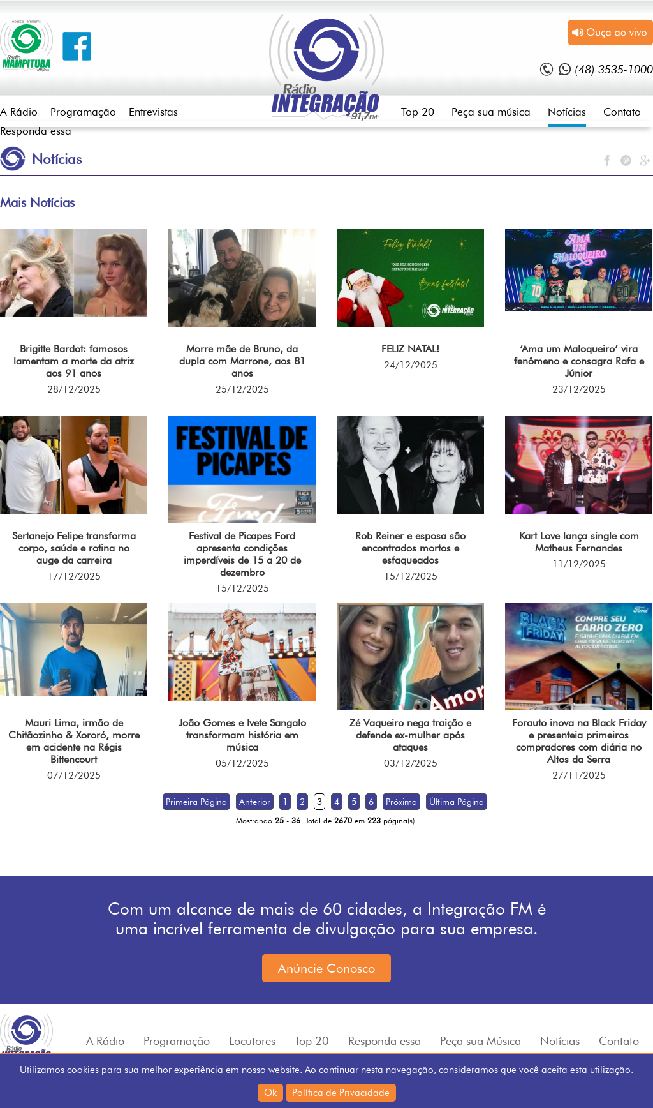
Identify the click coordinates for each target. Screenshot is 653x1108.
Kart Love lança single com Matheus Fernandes (579, 542)
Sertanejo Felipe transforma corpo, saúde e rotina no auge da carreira (74, 548)
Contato (622, 111)
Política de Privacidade (341, 1092)
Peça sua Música (480, 1040)
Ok (270, 1092)
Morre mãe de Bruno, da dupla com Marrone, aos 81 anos (242, 361)
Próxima (401, 802)
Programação (83, 111)
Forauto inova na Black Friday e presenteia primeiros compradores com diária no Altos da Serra (579, 741)
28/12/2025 (74, 389)
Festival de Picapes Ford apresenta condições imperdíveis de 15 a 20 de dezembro (242, 554)
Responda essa (35, 130)
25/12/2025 (242, 389)
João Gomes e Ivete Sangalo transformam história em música (242, 735)
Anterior (254, 802)
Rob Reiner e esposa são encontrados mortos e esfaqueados (410, 548)
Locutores (252, 1040)
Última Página (456, 802)
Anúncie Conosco (326, 968)
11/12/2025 (579, 564)
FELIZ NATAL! (410, 349)
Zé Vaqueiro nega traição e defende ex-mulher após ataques (410, 735)
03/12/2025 (410, 763)
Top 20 (417, 111)
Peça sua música (491, 111)
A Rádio (19, 111)
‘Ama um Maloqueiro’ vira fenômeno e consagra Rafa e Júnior (579, 361)
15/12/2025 (242, 588)
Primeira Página (196, 802)
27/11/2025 (579, 775)
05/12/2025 (242, 763)
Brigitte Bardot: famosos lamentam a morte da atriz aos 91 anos (73, 361)
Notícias (567, 111)
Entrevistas (153, 111)
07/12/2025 (74, 775)
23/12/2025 (579, 389)
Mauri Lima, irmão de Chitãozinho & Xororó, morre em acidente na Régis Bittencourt (74, 741)
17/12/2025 (74, 576)
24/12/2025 (410, 365)
